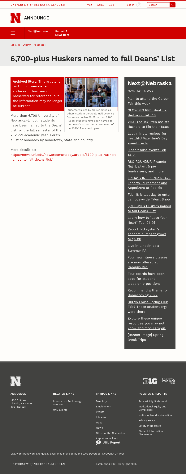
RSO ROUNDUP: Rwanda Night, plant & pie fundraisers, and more (147, 166)
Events (100, 411)
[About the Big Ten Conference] (150, 381)
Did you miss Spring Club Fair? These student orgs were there (148, 307)
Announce (36, 18)
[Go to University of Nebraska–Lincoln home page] (16, 18)
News (99, 427)
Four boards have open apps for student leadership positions (146, 278)
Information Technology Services (67, 403)
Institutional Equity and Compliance (152, 408)
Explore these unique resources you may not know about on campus (147, 323)
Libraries (101, 417)
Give (111, 4)
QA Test (119, 453)
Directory (101, 401)
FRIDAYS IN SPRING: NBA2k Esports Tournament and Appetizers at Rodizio (149, 183)
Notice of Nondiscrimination (155, 415)
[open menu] (17, 33)
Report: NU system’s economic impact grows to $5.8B (147, 234)
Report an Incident (108, 441)
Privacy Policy (147, 420)
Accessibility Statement (153, 401)
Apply (100, 4)
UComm (27, 45)
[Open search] (161, 4)
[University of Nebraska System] (169, 381)
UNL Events (60, 409)
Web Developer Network (98, 453)
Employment (103, 406)
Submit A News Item (62, 33)
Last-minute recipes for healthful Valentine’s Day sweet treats (147, 138)
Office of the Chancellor (110, 433)
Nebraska (15, 45)
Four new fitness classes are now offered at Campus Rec (147, 262)
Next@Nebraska (38, 31)
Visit (89, 4)
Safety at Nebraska (150, 425)
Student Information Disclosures (151, 433)
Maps (99, 422)
